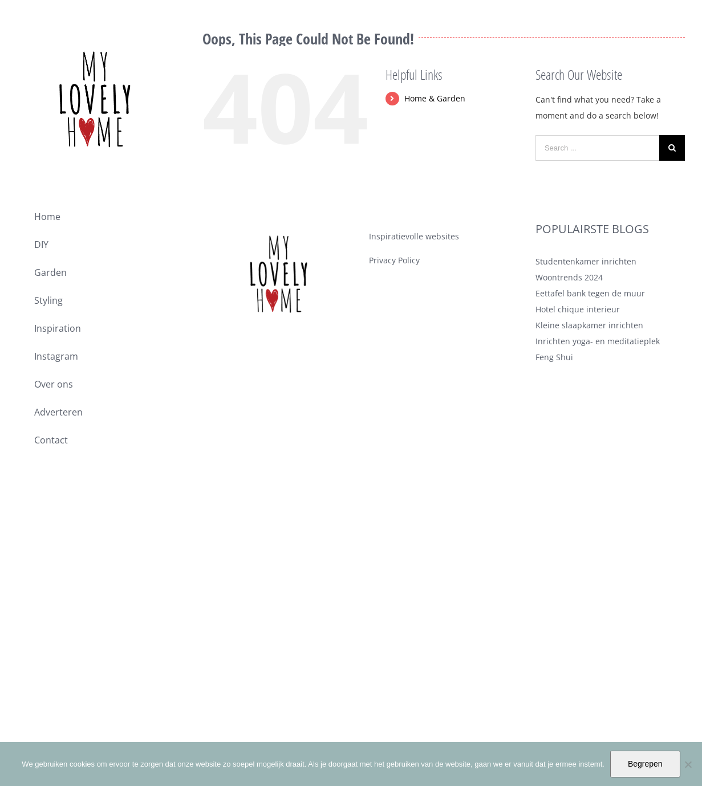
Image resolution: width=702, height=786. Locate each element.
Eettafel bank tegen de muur (590, 293)
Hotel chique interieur (577, 309)
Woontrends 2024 (569, 277)
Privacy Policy (394, 260)
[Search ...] (597, 148)
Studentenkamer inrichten (585, 261)
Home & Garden (434, 98)
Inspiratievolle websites (414, 236)
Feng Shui (554, 357)
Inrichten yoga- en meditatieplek (597, 341)
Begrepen (645, 763)
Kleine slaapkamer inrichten (589, 325)
